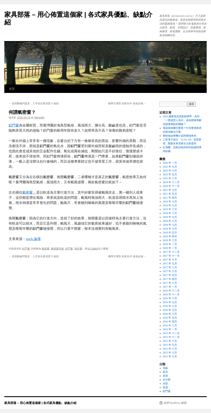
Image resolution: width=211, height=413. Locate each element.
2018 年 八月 (170, 220)
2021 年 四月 (170, 197)
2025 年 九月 (170, 166)
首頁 (12, 88)
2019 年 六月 (170, 205)
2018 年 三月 (170, 240)
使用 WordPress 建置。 (176, 402)
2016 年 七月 (170, 309)
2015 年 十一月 (171, 337)
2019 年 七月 (170, 201)
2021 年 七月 (170, 189)
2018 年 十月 (170, 213)
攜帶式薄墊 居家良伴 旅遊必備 (127, 103)
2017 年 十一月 (171, 255)
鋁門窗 (14, 125)
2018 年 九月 (170, 217)
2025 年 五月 (170, 174)
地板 (165, 368)
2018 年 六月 (170, 228)
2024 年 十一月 (171, 186)
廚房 (165, 375)
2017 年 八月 (170, 267)
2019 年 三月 (170, 209)
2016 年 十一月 (171, 294)
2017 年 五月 (170, 275)
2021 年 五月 (170, 193)
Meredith (39, 117)
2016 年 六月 (170, 313)
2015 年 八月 (170, 348)
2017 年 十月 (170, 259)
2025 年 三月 (170, 178)
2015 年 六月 (170, 356)
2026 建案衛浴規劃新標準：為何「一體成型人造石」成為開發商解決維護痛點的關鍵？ (182, 120)
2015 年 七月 (170, 352)
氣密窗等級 (57, 248)
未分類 (167, 379)
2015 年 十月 (170, 340)
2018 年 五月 (170, 232)
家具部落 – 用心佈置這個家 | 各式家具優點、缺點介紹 (40, 403)
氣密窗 (46, 248)
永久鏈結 (92, 248)
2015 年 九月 (170, 344)
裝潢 (165, 387)
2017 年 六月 (170, 271)
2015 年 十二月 (171, 333)
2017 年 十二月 (171, 251)
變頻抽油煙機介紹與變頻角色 (179, 135)
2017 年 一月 (170, 286)
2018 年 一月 (170, 248)
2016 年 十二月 (171, 290)
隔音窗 (78, 248)
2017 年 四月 (170, 278)
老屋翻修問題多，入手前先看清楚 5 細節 (34, 103)
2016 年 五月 (170, 317)
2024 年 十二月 (171, 182)
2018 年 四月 (170, 236)
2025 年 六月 (170, 170)
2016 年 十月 (170, 298)
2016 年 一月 (170, 329)
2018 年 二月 (170, 244)
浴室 (165, 383)
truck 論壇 (33, 239)
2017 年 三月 (170, 282)
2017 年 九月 (170, 263)
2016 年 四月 (170, 321)
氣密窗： (29, 192)
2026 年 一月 (170, 162)
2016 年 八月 (170, 306)
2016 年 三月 (170, 325)
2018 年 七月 (170, 224)
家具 (165, 371)
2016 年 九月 (170, 302)
